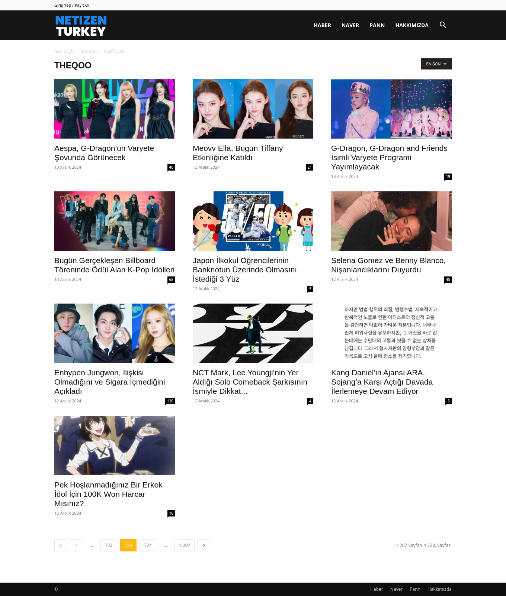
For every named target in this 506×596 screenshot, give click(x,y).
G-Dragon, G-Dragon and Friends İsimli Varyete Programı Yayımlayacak (389, 157)
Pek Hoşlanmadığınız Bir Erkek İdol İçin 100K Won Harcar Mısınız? (108, 494)
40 (171, 167)
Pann (377, 25)
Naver (350, 25)
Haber (322, 25)
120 (170, 401)
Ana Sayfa (64, 51)
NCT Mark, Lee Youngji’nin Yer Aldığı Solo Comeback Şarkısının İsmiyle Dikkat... (250, 381)
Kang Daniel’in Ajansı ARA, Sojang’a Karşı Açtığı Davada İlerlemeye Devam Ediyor (382, 381)
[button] (443, 25)
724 (148, 545)
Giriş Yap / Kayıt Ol (71, 5)
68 (171, 279)
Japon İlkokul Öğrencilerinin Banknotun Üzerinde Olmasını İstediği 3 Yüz (245, 269)
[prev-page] (60, 545)
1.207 (184, 545)
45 (448, 279)
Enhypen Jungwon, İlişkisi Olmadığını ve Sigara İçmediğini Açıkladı (109, 381)
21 (310, 167)
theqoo (89, 51)
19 (448, 176)
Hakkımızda (412, 25)
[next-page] (204, 545)
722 (109, 545)
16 (171, 513)
